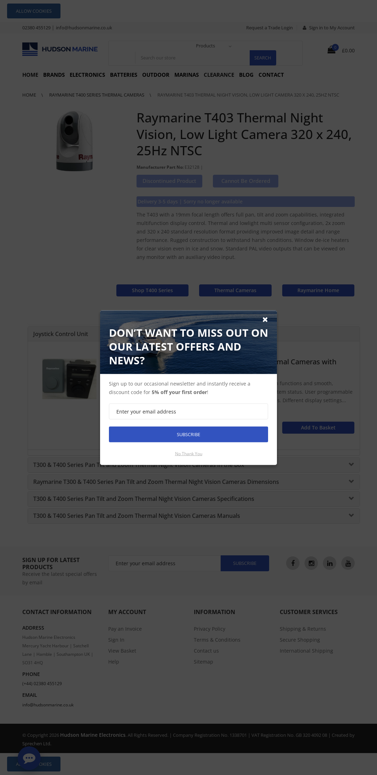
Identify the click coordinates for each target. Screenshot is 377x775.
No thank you (188, 453)
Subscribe (188, 434)
